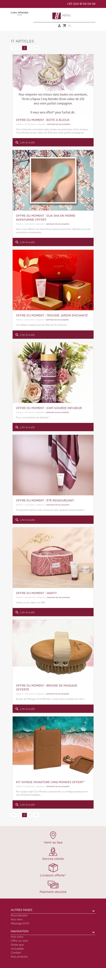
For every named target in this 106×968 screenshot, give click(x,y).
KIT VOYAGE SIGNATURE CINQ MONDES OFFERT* (50, 782)
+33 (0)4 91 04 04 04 (81, 4)
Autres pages (21, 910)
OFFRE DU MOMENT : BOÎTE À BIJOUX (43, 120)
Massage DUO (20, 923)
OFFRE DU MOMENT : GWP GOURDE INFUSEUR (49, 408)
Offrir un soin (19, 941)
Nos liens (17, 919)
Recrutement (19, 915)
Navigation (19, 931)
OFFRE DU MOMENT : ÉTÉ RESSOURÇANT (45, 500)
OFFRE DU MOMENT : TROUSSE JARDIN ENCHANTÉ (52, 315)
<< (13, 48)
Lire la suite (25, 143)
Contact (16, 952)
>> (36, 48)
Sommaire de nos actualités (58, 124)
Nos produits (19, 956)
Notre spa (17, 945)
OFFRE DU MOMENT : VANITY (36, 593)
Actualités (17, 948)
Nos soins (17, 937)
